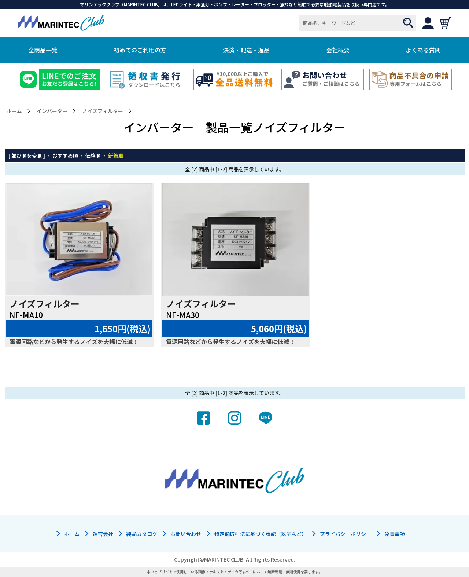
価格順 (93, 155)
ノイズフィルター (102, 110)
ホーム (14, 110)
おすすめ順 (65, 155)
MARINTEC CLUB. (224, 559)
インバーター (52, 110)
